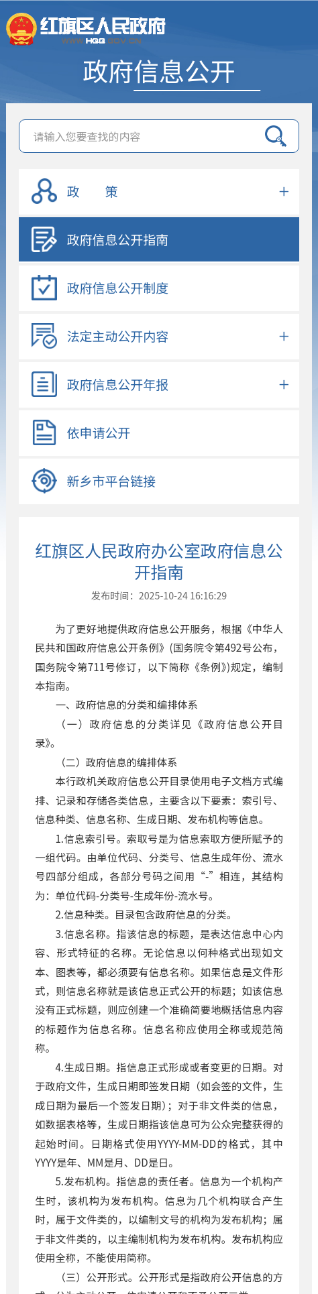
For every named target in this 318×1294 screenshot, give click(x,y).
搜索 (275, 136)
